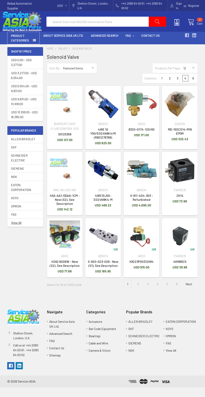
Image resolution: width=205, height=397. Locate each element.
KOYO (14, 207)
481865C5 (179, 271)
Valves (62, 58)
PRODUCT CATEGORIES (20, 48)
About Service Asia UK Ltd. (63, 45)
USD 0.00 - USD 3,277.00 (21, 72)
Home (50, 58)
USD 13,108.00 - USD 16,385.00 (24, 124)
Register (193, 5)
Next (191, 294)
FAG (13, 224)
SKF (14, 157)
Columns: (151, 88)
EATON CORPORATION (21, 197)
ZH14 (179, 205)
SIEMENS (17, 178)
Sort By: (54, 78)
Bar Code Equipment (102, 338)
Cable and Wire (98, 353)
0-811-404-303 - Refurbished (141, 207)
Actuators (95, 331)
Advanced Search (104, 45)
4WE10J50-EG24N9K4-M (103, 207)
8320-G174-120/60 (142, 139)
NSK (14, 186)
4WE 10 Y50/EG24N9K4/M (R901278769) (103, 143)
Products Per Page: (168, 78)
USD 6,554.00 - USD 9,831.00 (24, 98)
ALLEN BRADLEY (23, 148)
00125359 (64, 144)
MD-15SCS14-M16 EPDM (180, 141)
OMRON (16, 216)
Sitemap (55, 365)
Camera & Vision (100, 360)
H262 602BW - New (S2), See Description (65, 273)
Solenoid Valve (82, 58)
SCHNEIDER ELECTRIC (19, 167)
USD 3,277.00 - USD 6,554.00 (24, 85)
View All (16, 232)
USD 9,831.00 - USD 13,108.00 (23, 111)
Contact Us (150, 45)
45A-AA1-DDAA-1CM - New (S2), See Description (65, 209)
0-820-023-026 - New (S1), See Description (103, 273)
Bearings (94, 345)
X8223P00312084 (141, 271)
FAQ (130, 45)
